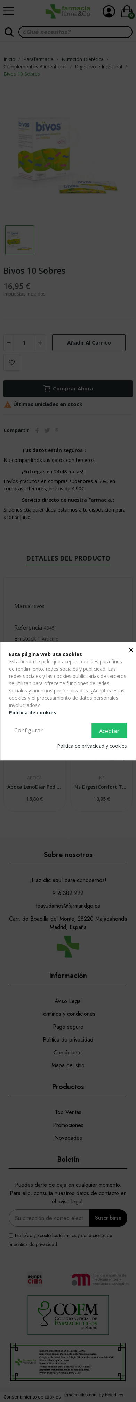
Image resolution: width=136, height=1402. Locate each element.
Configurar (28, 730)
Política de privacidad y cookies (92, 746)
